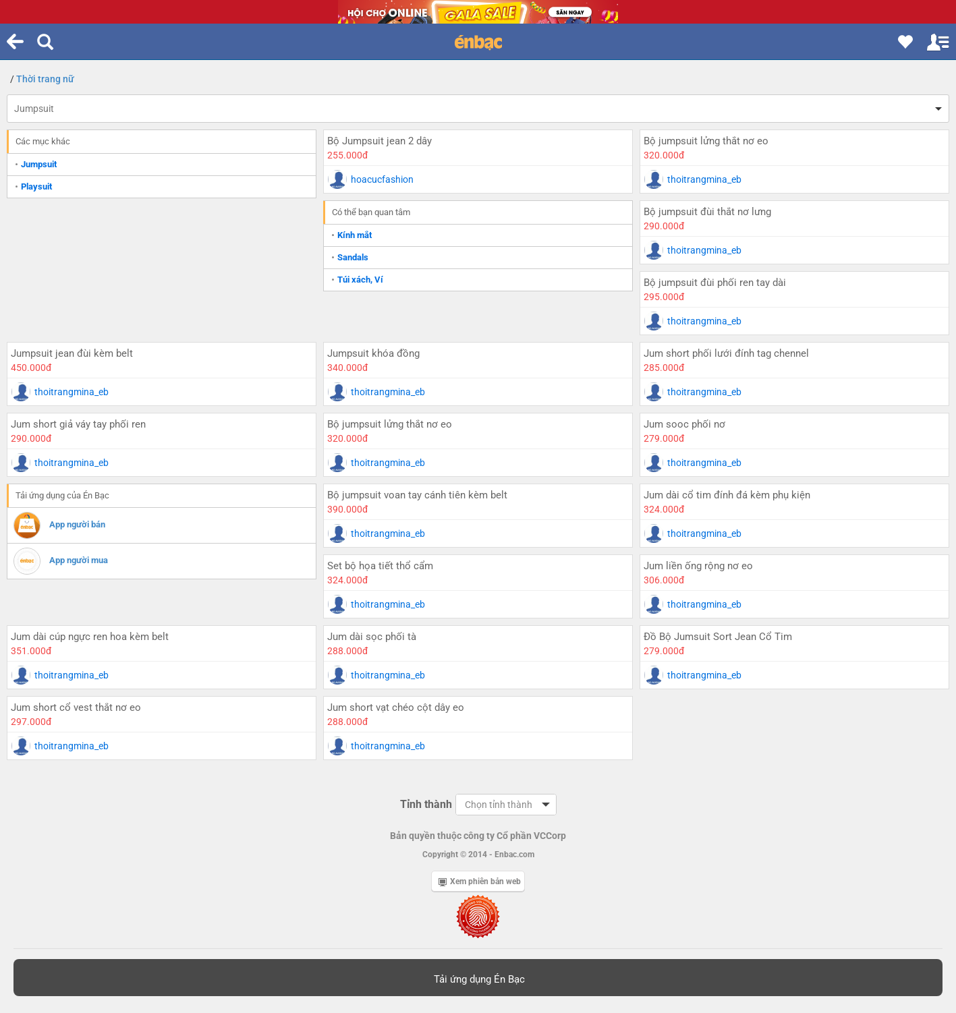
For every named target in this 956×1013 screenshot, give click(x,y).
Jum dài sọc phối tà (371, 637)
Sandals (352, 257)
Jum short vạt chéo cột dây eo (395, 707)
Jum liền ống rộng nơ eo (698, 566)
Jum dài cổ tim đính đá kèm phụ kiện (727, 495)
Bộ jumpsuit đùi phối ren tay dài (715, 283)
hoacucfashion (382, 179)
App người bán (77, 524)
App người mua (78, 560)
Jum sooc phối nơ (684, 424)
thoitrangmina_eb (704, 179)
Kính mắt (354, 235)
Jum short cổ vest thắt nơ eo (76, 707)
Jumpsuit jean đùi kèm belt (72, 353)
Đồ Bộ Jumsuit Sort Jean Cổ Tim (718, 637)
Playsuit (36, 186)
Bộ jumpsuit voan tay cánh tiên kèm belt (417, 495)
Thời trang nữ (45, 79)
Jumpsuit (34, 108)
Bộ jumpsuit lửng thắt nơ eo (706, 141)
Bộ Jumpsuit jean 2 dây (379, 141)
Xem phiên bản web (480, 881)
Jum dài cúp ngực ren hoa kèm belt (90, 637)
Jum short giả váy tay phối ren (78, 424)
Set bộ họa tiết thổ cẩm (380, 566)
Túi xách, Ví (360, 279)
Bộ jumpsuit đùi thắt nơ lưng (707, 212)
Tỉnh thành (426, 804)
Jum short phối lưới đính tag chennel (726, 353)
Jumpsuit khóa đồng (373, 353)
